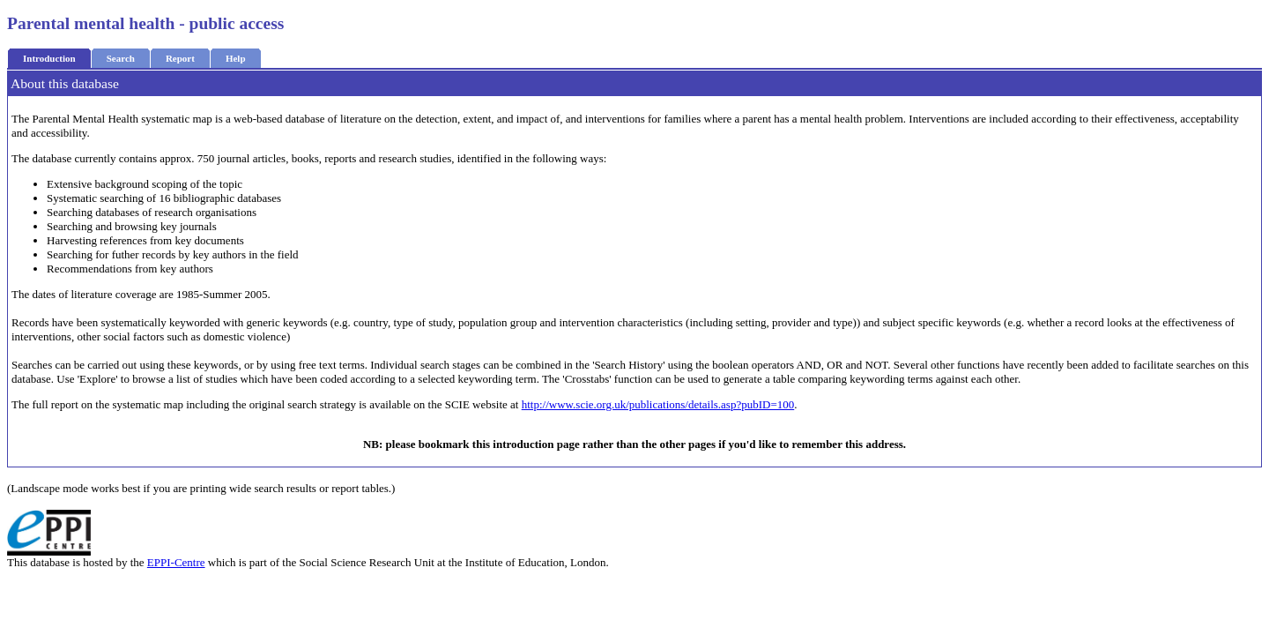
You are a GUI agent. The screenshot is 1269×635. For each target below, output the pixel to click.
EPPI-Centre (176, 562)
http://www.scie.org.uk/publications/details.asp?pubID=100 (658, 404)
